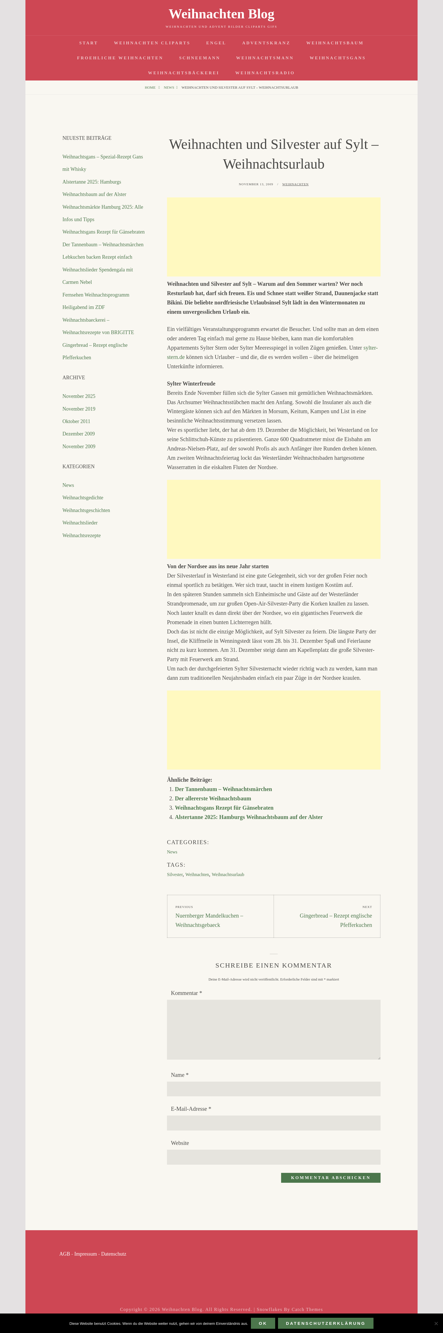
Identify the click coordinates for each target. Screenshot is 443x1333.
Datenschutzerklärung (326, 1323)
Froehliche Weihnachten (120, 58)
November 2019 (78, 409)
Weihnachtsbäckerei (184, 73)
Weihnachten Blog (222, 13)
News (169, 87)
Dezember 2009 (78, 434)
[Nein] (436, 1323)
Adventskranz (266, 43)
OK (263, 1323)
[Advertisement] (274, 236)
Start (88, 43)
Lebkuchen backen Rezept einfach (97, 257)
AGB (64, 1254)
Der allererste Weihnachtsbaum (213, 798)
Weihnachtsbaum (335, 43)
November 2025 (78, 396)
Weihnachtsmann (265, 58)
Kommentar (186, 993)
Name (180, 1075)
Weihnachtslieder (80, 523)
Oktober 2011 (76, 421)
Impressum (85, 1254)
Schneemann (199, 58)
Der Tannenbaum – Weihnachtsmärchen (223, 789)
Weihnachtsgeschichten (86, 510)
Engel (216, 43)
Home (151, 87)
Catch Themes (307, 1309)
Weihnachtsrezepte (81, 535)
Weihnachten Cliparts (152, 43)
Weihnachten (295, 184)
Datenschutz (113, 1254)
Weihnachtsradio (265, 73)
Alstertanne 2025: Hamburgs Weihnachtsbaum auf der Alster (249, 817)
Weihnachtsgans (338, 58)
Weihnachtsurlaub (228, 874)
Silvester (175, 874)
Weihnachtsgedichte (82, 497)
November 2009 (78, 446)
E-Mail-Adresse (191, 1109)
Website (180, 1143)
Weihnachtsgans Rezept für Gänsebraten (224, 808)
